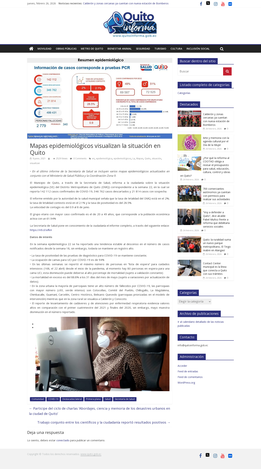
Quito (147, 158)
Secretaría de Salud (125, 399)
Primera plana (93, 399)
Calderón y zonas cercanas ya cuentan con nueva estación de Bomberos (126, 3)
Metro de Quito (92, 48)
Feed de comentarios (190, 377)
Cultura (176, 48)
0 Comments (78, 158)
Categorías (184, 93)
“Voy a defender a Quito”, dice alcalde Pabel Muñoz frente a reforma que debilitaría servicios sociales (216, 219)
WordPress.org (186, 382)
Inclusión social (198, 48)
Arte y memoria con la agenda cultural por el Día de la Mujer (216, 141)
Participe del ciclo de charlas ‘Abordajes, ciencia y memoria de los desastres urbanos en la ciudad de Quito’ (99, 411)
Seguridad (143, 48)
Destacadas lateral (72, 399)
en (93, 158)
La (133, 158)
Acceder (182, 365)
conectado (62, 440)
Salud (108, 399)
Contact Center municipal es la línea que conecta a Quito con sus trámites (215, 269)
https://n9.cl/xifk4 (41, 230)
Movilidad (44, 48)
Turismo (160, 48)
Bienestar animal (119, 48)
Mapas (139, 158)
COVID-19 (53, 399)
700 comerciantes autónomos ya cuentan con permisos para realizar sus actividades (216, 194)
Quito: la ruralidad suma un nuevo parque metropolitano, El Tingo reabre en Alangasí (217, 245)
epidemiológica (104, 158)
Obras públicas (66, 48)
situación (156, 158)
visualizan (35, 163)
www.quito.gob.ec (90, 454)
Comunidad (38, 399)
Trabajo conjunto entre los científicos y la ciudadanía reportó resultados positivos (103, 422)
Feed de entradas (188, 371)
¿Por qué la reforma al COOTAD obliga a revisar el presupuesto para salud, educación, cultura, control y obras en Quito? (205, 166)
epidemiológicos (122, 158)
